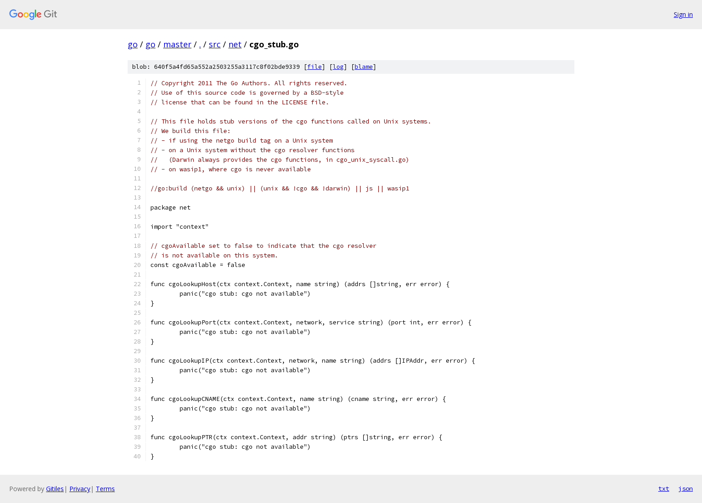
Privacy (79, 488)
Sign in (683, 14)
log (338, 67)
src (215, 44)
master (177, 44)
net (235, 44)
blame (364, 67)
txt (663, 488)
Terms (105, 488)
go (133, 44)
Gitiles (55, 488)
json (685, 488)
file (314, 67)
